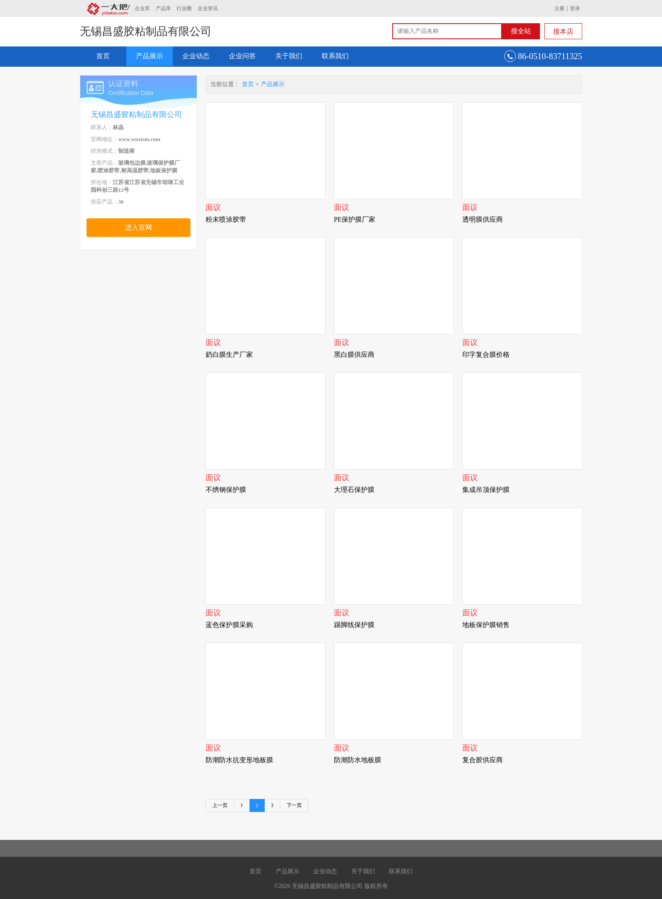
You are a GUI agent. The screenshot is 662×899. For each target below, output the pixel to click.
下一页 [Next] (294, 805)
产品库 (163, 8)
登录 (575, 8)
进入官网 (138, 227)
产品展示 (149, 56)
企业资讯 (208, 8)
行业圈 (184, 8)
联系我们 (335, 56)
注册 (559, 8)
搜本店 (563, 31)
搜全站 (521, 31)
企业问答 (242, 56)
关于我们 (288, 56)
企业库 (142, 8)
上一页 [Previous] (220, 805)
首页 (103, 56)
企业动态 (195, 56)
